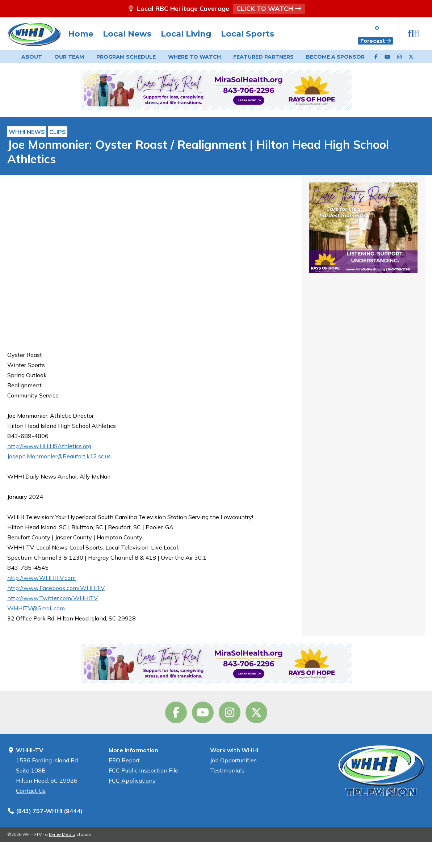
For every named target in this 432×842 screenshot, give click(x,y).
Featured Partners (263, 57)
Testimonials (227, 770)
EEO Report (124, 760)
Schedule (126, 57)
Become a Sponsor (335, 57)
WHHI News (27, 131)
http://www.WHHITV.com (41, 577)
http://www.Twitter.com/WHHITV (52, 598)
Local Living (186, 34)
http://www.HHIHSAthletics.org (49, 446)
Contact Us (31, 790)
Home (80, 34)
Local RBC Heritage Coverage (216, 8)
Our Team (69, 57)
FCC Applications (132, 780)
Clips (57, 131)
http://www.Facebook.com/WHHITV (56, 587)
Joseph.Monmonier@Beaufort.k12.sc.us (59, 456)
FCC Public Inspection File (143, 770)
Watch (194, 57)
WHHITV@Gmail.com (36, 608)
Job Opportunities (233, 760)
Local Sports (247, 34)
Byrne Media (62, 834)
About (31, 57)
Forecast (375, 41)
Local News (127, 34)
